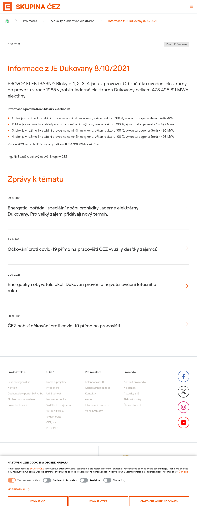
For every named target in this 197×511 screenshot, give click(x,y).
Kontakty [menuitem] (90, 393)
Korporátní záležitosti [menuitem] (97, 387)
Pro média (30, 21)
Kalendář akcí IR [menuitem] (94, 382)
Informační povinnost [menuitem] (97, 405)
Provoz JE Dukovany (176, 44)
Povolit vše (37, 501)
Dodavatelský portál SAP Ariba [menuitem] (25, 393)
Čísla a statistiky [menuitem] (133, 405)
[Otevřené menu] (191, 6)
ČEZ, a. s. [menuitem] (51, 422)
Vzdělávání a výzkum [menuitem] (58, 405)
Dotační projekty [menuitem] (56, 382)
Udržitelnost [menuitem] (53, 393)
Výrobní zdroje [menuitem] (55, 411)
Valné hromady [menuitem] (94, 411)
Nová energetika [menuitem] (56, 399)
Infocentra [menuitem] (52, 387)
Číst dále (183, 471)
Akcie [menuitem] (88, 399)
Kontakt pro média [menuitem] (135, 382)
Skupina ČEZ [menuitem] (53, 416)
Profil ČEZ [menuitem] (52, 428)
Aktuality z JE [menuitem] (131, 393)
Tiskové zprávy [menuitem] (132, 399)
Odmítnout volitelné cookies (159, 501)
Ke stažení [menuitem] (130, 387)
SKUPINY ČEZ (37, 468)
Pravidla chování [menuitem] (17, 405)
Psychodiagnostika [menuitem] (19, 382)
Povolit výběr (98, 501)
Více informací (18, 489)
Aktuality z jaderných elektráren (72, 21)
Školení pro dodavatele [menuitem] (21, 399)
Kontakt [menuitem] (12, 387)
